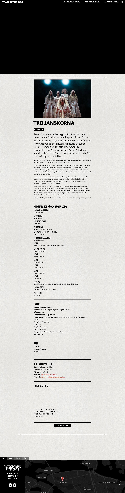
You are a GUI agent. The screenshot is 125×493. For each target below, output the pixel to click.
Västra (18, 458)
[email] (14, 485)
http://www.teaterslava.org (49, 374)
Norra (10, 458)
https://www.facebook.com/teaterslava (53, 377)
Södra (25, 458)
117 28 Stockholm (12, 476)
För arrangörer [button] (111, 2)
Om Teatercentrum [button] (72, 2)
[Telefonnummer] (10, 485)
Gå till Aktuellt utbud (62, 425)
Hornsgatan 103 (12, 474)
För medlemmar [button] (92, 2)
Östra (3, 458)
